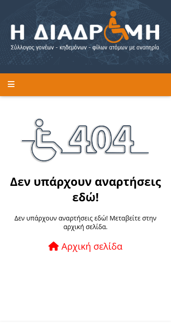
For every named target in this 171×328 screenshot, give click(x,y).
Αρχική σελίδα (85, 246)
